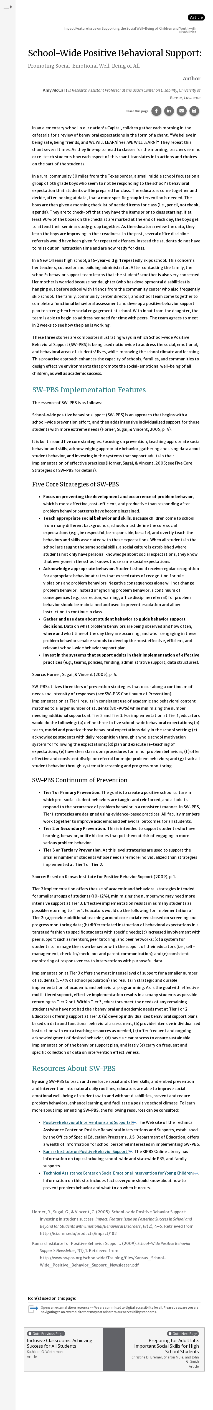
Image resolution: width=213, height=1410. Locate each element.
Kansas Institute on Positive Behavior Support (89, 1151)
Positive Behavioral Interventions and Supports (90, 1122)
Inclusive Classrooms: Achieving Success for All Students (63, 1344)
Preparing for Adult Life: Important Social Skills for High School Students (163, 1349)
